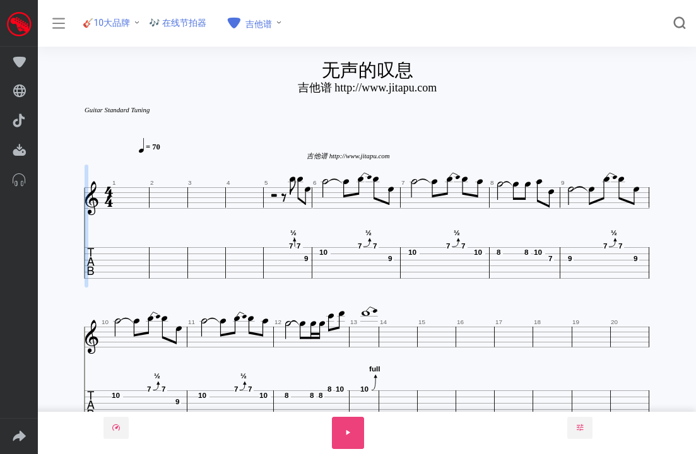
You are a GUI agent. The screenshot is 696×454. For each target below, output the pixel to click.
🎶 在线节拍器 (177, 23)
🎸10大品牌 (106, 23)
